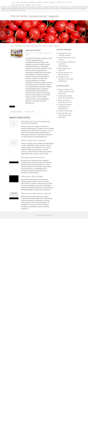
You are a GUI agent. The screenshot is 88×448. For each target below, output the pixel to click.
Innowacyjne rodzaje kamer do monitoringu (65, 97)
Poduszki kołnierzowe (65, 111)
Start (12, 46)
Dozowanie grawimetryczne (33, 157)
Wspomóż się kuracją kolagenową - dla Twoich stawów (36, 122)
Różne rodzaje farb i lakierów (33, 140)
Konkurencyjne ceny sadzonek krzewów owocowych (65, 115)
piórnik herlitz (33, 50)
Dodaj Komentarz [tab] (16, 112)
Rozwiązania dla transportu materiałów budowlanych (65, 79)
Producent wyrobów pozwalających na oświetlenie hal (64, 107)
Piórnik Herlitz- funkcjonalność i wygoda (45, 46)
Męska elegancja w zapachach (64, 69)
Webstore (18, 46)
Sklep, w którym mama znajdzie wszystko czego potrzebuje (66, 91)
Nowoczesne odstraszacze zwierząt (36, 193)
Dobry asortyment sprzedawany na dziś (65, 101)
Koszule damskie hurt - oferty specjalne (65, 74)
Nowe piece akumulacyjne (32, 176)
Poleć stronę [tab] (29, 112)
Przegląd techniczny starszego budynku (64, 54)
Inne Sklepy (27, 46)
